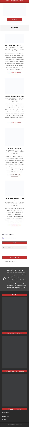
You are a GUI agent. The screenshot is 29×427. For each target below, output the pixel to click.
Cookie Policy (5, 416)
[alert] (14, 238)
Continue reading (14, 72)
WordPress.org (16, 1)
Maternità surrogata (14, 148)
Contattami (5, 419)
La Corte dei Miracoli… (14, 46)
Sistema (16, 49)
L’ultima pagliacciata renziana (14, 96)
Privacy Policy (5, 412)
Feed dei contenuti (14, 0)
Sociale (16, 152)
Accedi (7, 0)
